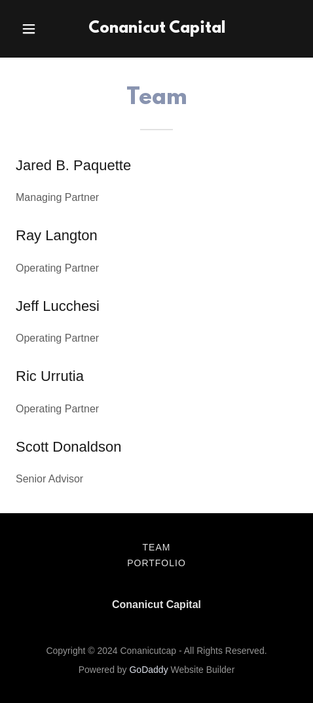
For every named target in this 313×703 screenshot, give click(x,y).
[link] (156, 29)
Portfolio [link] (156, 563)
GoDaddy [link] (148, 669)
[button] (37, 29)
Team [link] (157, 547)
